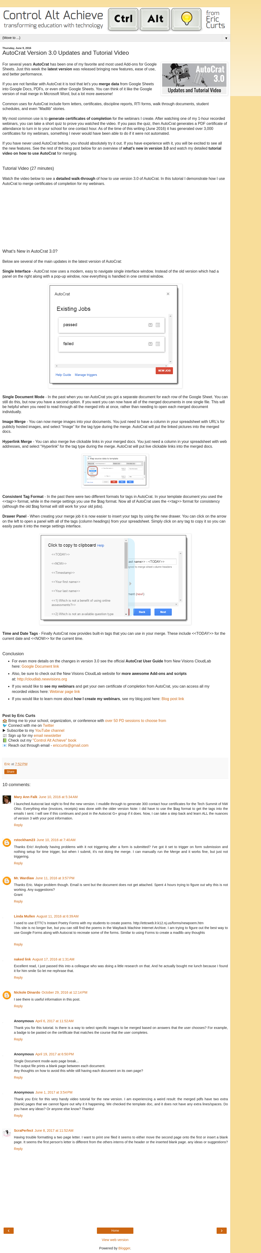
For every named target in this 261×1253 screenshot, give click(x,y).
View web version (115, 1240)
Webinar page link (65, 692)
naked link (22, 959)
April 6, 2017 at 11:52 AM (54, 1021)
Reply (18, 825)
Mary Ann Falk (25, 797)
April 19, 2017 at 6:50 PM (54, 1054)
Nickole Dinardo (27, 992)
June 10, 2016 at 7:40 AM (56, 840)
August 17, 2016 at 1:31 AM (53, 959)
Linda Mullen (24, 916)
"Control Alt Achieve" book (55, 740)
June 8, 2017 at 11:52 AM (54, 1130)
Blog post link (172, 699)
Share (10, 771)
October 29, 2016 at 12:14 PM (65, 992)
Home (115, 1230)
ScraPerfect (23, 1130)
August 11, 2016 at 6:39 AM (57, 916)
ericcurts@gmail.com (71, 745)
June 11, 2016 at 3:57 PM (54, 878)
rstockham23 (24, 840)
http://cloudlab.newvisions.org (42, 679)
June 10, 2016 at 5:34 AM (58, 797)
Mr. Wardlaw (24, 878)
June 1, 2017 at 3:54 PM (53, 1092)
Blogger (124, 1248)
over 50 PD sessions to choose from (135, 721)
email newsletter (47, 735)
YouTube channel (49, 730)
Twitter (48, 725)
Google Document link (40, 666)
